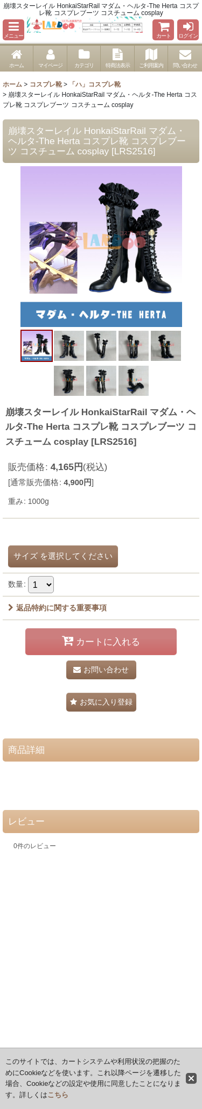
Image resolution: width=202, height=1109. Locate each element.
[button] (13, 29)
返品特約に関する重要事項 (57, 607)
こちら (57, 1095)
